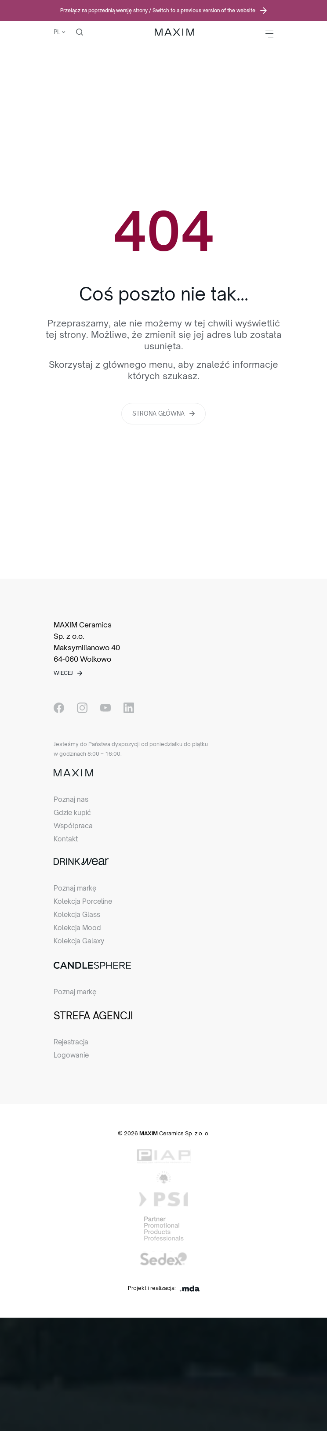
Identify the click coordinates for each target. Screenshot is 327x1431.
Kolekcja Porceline (83, 901)
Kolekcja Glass (77, 914)
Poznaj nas (71, 799)
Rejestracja (71, 1042)
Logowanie (71, 1055)
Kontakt (66, 839)
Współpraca (73, 826)
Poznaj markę (75, 888)
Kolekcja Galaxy (79, 941)
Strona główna (158, 413)
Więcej (63, 673)
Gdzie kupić (72, 812)
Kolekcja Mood (77, 928)
